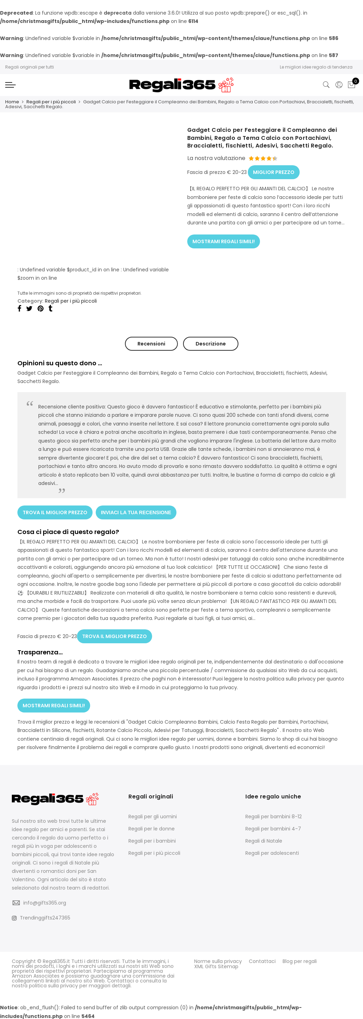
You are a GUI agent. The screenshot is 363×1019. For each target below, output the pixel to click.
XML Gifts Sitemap (216, 964)
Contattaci (262, 959)
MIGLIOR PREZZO (273, 171)
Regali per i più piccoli (51, 101)
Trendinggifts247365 (41, 916)
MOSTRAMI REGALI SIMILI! (223, 240)
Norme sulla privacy (218, 959)
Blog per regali (300, 959)
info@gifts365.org (44, 901)
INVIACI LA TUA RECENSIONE (136, 512)
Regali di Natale (263, 839)
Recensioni (151, 343)
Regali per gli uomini (152, 815)
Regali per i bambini (152, 839)
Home (12, 101)
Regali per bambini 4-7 (273, 827)
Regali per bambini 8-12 (273, 815)
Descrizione (211, 343)
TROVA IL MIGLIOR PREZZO (55, 511)
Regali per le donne (151, 827)
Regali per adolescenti (272, 851)
